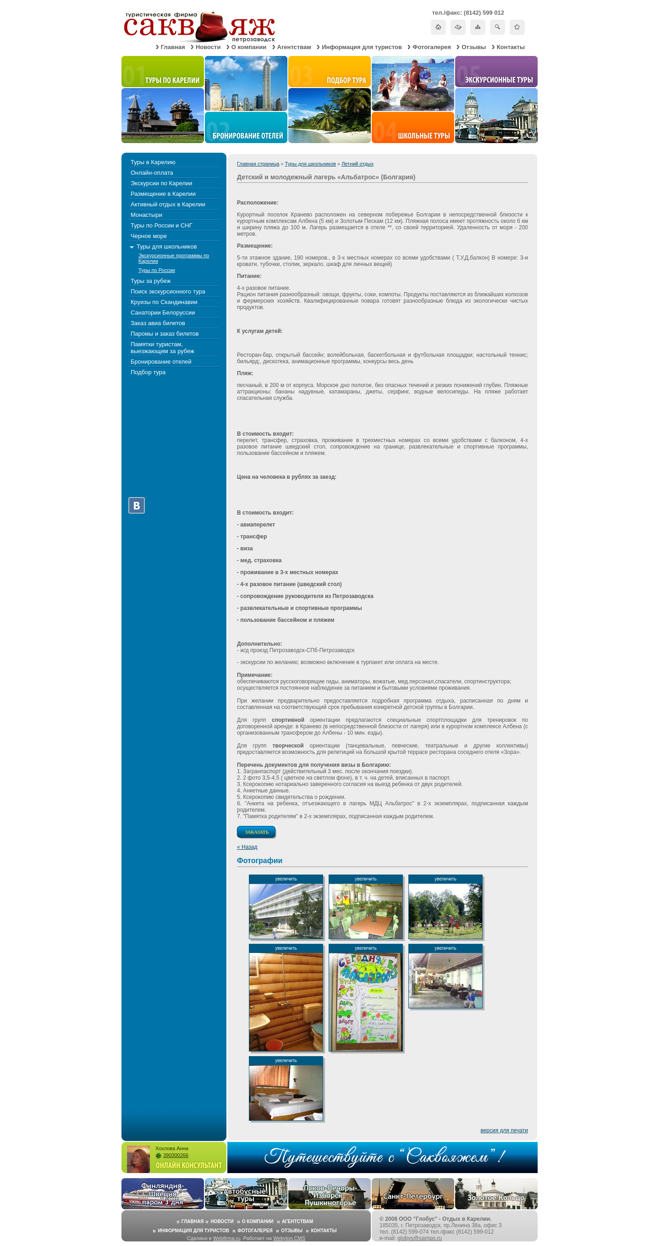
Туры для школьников (310, 163)
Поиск (497, 26)
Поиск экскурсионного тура (168, 291)
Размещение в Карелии (163, 193)
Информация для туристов (362, 47)
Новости (208, 47)
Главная (173, 47)
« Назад (247, 847)
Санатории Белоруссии (163, 312)
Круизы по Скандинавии (164, 302)
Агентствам (294, 47)
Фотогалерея (431, 47)
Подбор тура (148, 372)
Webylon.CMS (289, 1238)
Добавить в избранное (517, 26)
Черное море (149, 236)
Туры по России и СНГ (161, 225)
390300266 (175, 1155)
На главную (438, 26)
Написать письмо (458, 26)
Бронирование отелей (161, 361)
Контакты (511, 47)
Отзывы (474, 47)
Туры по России (156, 270)
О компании (248, 47)
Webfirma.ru (227, 1238)
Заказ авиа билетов (158, 323)
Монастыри (146, 214)
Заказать (257, 832)
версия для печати (504, 1130)
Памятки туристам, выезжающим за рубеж (162, 347)
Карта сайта (477, 26)
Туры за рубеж (150, 280)
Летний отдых (357, 163)
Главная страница (258, 163)
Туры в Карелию (153, 162)
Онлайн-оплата (152, 172)
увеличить (286, 878)
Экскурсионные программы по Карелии (173, 258)
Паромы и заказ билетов (165, 333)
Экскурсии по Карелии (161, 183)
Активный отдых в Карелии (168, 204)
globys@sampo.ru (419, 1238)
